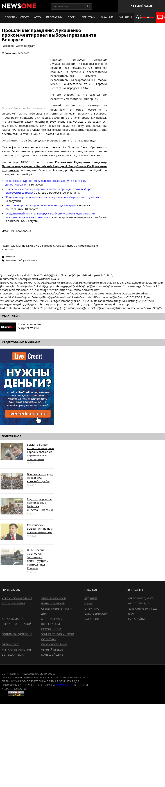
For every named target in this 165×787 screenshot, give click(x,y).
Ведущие (90, 598)
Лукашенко (11, 260)
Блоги (72, 17)
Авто (37, 17)
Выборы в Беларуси (27, 260)
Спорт (24, 17)
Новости (9, 17)
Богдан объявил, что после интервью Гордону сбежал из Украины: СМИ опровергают (40, 452)
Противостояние (54, 644)
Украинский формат (17, 598)
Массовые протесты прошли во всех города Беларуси (40, 205)
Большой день (52, 654)
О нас (88, 603)
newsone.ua (23, 231)
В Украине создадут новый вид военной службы (40, 477)
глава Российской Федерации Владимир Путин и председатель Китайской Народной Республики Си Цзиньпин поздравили (54, 166)
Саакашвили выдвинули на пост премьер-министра (40, 528)
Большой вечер (13, 603)
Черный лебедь (52, 649)
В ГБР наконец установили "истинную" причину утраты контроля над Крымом (38, 559)
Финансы (125, 17)
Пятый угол (10, 644)
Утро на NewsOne (53, 598)
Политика (10, 256)
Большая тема (13, 654)
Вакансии (91, 619)
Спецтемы (89, 17)
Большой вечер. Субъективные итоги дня (56, 608)
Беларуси (79, 59)
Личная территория (16, 649)
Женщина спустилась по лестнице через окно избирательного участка (52, 197)
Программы (54, 17)
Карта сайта (136, 619)
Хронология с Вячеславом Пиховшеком (51, 624)
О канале (107, 17)
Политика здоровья (17, 634)
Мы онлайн (11, 316)
